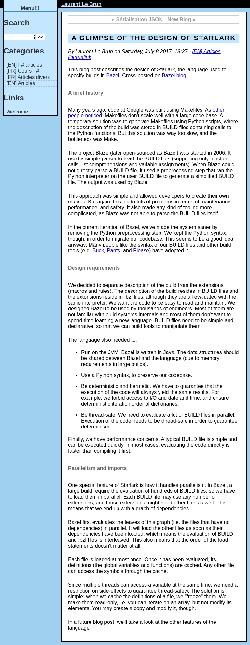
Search (17, 22)
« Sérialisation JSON (137, 19)
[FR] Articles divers (28, 77)
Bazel (112, 75)
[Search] (19, 37)
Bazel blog (174, 75)
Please (141, 250)
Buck (98, 250)
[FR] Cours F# (23, 71)
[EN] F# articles (24, 65)
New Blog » (181, 19)
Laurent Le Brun (81, 4)
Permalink (79, 57)
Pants (113, 250)
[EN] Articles (21, 83)
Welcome (17, 111)
